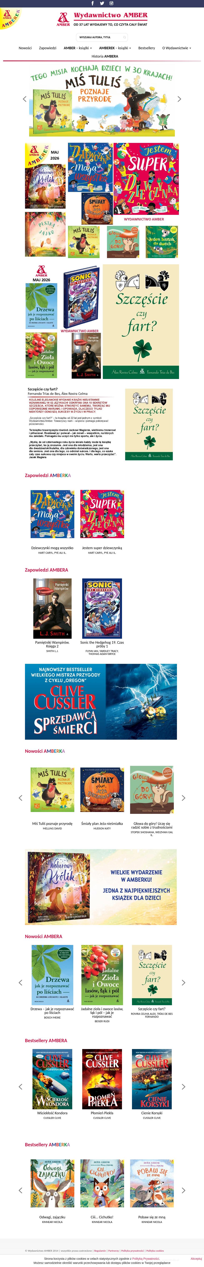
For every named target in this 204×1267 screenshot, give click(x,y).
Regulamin (100, 1250)
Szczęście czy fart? (151, 1009)
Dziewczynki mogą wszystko (52, 548)
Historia (105, 56)
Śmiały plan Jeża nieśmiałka (102, 823)
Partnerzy (113, 1250)
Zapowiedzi (47, 48)
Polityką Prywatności (145, 1261)
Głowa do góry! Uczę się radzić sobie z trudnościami (151, 825)
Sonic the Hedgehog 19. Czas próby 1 (102, 644)
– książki (78, 48)
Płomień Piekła (102, 1113)
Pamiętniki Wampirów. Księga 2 (52, 644)
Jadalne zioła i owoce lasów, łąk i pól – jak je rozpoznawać (102, 1013)
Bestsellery (146, 48)
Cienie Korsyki (151, 1113)
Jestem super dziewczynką (102, 548)
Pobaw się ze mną (151, 1217)
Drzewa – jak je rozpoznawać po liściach (52, 1011)
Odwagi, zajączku (52, 1217)
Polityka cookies (155, 1250)
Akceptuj (196, 1261)
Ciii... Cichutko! (102, 1217)
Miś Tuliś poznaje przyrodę (52, 823)
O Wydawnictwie (176, 48)
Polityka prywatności (132, 1250)
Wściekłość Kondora (52, 1113)
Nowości (25, 48)
